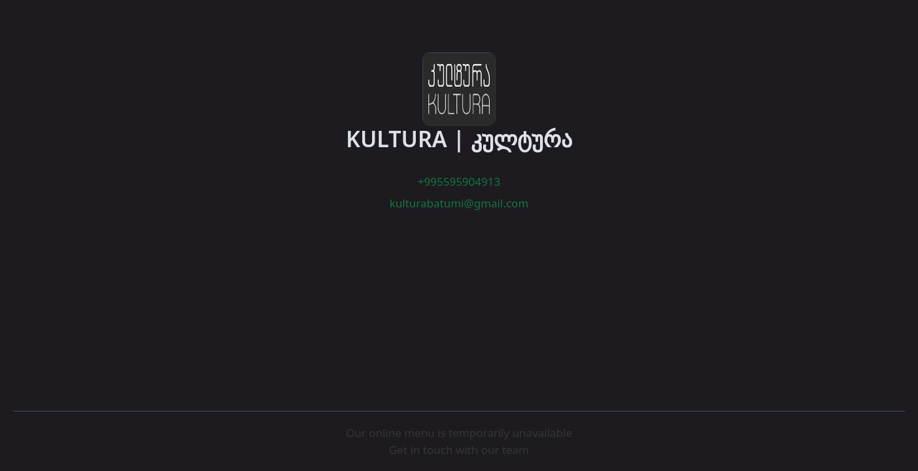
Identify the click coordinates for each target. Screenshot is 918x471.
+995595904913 (459, 181)
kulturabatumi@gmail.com (459, 203)
